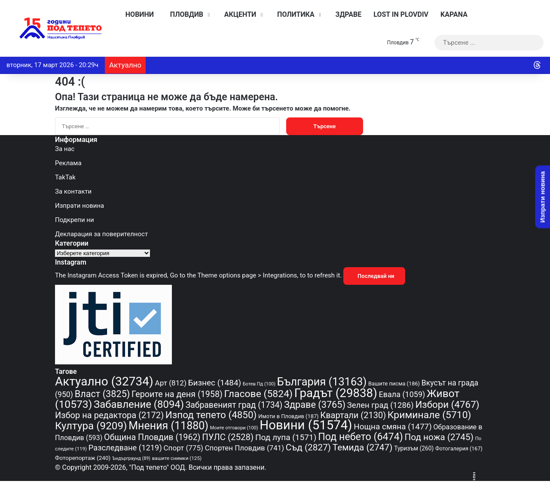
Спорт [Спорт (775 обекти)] (183, 448)
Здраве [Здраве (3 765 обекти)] (314, 404)
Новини (137, 14)
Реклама (68, 163)
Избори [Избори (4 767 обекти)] (447, 404)
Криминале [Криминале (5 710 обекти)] (429, 415)
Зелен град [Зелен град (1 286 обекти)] (380, 405)
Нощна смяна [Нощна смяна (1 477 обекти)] (393, 426)
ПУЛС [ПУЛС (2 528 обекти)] (228, 437)
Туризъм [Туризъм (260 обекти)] (414, 448)
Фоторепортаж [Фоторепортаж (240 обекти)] (82, 457)
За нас (64, 149)
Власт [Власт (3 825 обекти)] (102, 393)
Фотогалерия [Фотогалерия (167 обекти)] (459, 448)
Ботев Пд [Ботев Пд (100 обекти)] (259, 384)
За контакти (73, 191)
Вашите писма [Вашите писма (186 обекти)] (394, 383)
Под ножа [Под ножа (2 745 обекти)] (439, 437)
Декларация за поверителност (101, 234)
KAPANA (454, 14)
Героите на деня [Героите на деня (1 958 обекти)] (177, 394)
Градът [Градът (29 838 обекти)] (335, 393)
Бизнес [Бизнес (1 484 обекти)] (214, 383)
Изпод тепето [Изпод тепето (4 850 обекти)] (211, 414)
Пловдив (184, 14)
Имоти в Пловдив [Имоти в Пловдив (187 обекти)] (288, 416)
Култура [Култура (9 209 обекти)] (91, 425)
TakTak (65, 177)
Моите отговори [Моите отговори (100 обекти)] (234, 428)
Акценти (238, 14)
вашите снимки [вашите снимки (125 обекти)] (177, 458)
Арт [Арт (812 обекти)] (170, 383)
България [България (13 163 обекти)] (322, 381)
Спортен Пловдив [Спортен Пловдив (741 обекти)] (244, 448)
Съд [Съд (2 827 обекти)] (308, 447)
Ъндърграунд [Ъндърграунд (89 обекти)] (131, 458)
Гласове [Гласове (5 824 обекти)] (258, 394)
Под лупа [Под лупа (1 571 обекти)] (286, 437)
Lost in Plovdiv (400, 14)
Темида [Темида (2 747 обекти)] (363, 447)
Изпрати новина (79, 206)
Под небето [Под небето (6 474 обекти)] (360, 437)
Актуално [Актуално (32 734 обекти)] (104, 381)
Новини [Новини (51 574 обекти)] (306, 425)
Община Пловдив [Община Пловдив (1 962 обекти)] (152, 437)
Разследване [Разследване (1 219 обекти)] (125, 447)
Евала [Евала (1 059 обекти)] (402, 394)
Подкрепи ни (74, 220)
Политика (293, 14)
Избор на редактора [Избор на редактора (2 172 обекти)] (109, 415)
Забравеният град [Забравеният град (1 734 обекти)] (234, 405)
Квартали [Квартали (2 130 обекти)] (353, 415)
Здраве (346, 14)
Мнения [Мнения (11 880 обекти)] (168, 425)
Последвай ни (374, 276)
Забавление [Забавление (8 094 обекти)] (139, 404)
